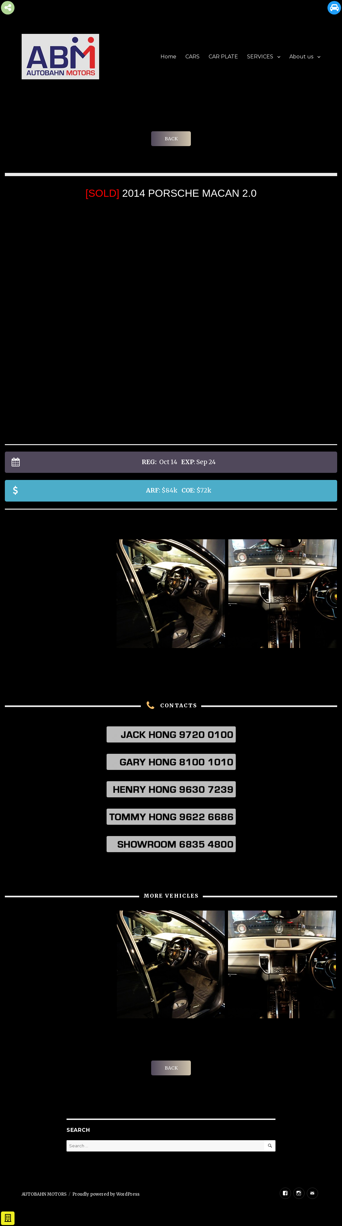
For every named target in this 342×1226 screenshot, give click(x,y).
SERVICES (260, 57)
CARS (192, 57)
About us (301, 57)
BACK (171, 139)
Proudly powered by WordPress (106, 1194)
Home (168, 57)
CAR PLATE (223, 57)
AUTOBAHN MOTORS (44, 1194)
